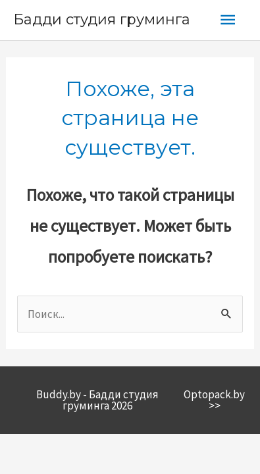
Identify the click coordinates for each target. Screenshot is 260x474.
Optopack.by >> (214, 400)
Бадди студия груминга (101, 19)
